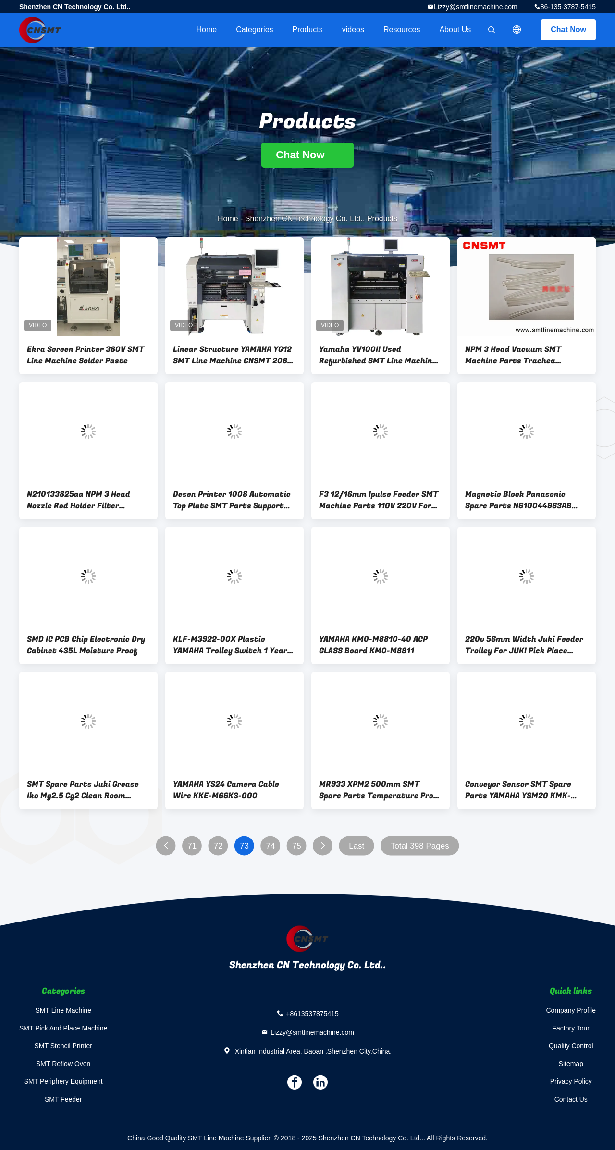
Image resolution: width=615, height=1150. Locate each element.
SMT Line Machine (63, 1010)
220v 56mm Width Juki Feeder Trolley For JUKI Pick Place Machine (524, 645)
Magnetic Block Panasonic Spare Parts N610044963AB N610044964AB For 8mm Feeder (526, 500)
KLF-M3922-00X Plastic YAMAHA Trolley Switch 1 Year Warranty (230, 645)
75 (296, 846)
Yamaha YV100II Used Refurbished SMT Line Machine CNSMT (378, 355)
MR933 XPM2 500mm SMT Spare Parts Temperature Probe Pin (380, 790)
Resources (401, 29)
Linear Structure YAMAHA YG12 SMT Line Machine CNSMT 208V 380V (232, 355)
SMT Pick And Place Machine (63, 1028)
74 (270, 846)
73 (244, 846)
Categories (254, 29)
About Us (455, 29)
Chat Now (568, 29)
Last (356, 846)
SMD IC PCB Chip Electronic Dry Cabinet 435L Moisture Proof (86, 645)
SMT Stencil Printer (63, 1046)
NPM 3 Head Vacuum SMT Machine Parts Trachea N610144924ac (513, 355)
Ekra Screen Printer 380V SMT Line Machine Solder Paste (85, 355)
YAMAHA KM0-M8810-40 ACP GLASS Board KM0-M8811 (373, 645)
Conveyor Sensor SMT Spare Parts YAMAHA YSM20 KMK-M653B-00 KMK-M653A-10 (518, 790)
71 (192, 846)
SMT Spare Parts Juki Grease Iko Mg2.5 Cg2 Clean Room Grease (83, 790)
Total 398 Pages (420, 846)
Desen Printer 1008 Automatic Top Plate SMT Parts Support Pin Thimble (232, 500)
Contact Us (571, 1099)
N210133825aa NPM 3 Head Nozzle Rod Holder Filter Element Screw (78, 500)
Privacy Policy (571, 1081)
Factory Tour (571, 1028)
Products (308, 29)
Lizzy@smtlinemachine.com (475, 7)
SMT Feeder (63, 1099)
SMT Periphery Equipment (63, 1081)
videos (353, 29)
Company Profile (571, 1010)
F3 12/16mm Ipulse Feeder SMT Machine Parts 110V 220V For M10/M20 (378, 500)
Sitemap (571, 1063)
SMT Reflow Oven (63, 1063)
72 (218, 846)
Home (206, 29)
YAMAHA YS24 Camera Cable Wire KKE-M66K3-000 (226, 790)
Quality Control (571, 1046)
